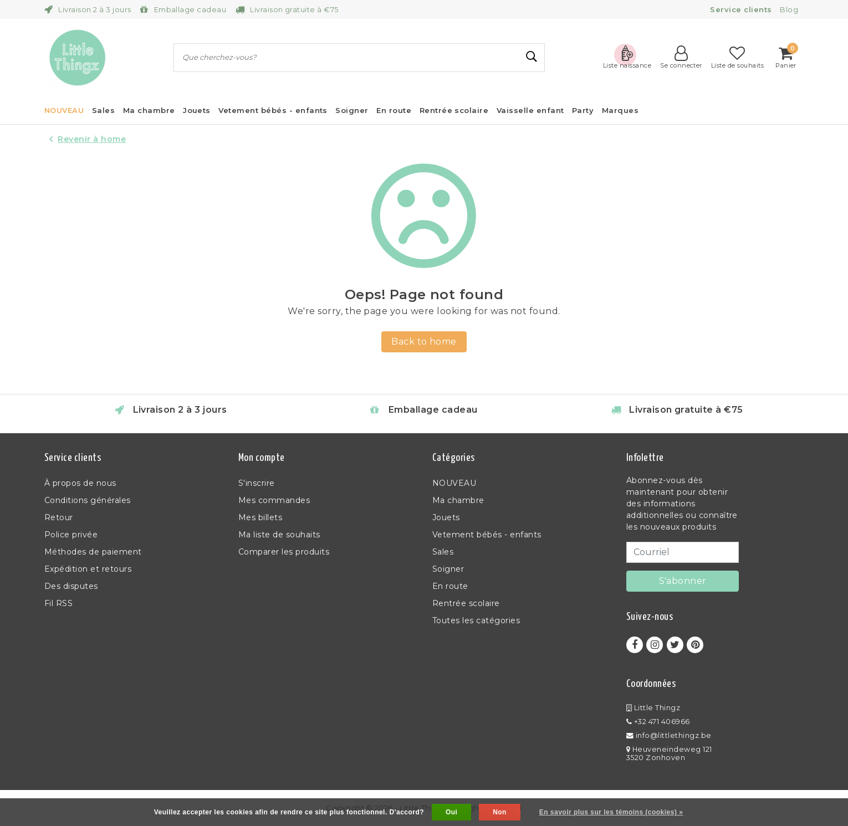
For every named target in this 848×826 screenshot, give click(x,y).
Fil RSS (58, 603)
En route (450, 586)
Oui (451, 812)
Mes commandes (274, 500)
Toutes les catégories (476, 620)
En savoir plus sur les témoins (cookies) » (611, 812)
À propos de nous (80, 483)
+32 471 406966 (658, 721)
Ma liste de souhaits (279, 535)
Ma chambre (458, 500)
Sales (442, 552)
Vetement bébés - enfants (487, 535)
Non (500, 812)
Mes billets (260, 517)
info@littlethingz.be (669, 735)
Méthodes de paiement (93, 552)
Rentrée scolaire (466, 603)
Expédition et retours (87, 569)
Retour (58, 517)
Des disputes (71, 586)
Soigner (448, 569)
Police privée (71, 535)
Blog (789, 9)
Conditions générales (87, 500)
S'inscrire (256, 483)
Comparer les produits (283, 552)
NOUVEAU (454, 483)
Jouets (446, 517)
